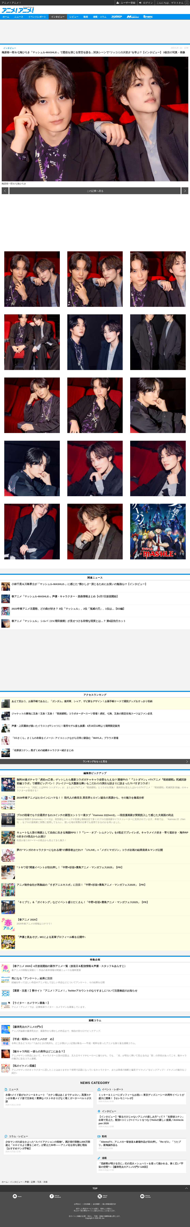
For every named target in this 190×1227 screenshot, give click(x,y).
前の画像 (5, 190)
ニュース (18, 17)
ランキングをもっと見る (95, 761)
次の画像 (184, 190)
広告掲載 (86, 1204)
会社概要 (96, 1204)
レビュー (74, 17)
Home (19, 1196)
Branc (148, 16)
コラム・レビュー (18, 1136)
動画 (85, 17)
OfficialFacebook (58, 1196)
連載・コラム (99, 17)
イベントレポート (37, 17)
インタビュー (57, 17)
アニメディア (116, 16)
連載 (104, 1158)
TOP (95, 1188)
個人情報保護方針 (109, 1204)
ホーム (6, 17)
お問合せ (77, 1204)
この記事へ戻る (95, 191)
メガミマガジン (132, 16)
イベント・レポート (112, 1089)
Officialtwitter (105, 1196)
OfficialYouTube (148, 1196)
